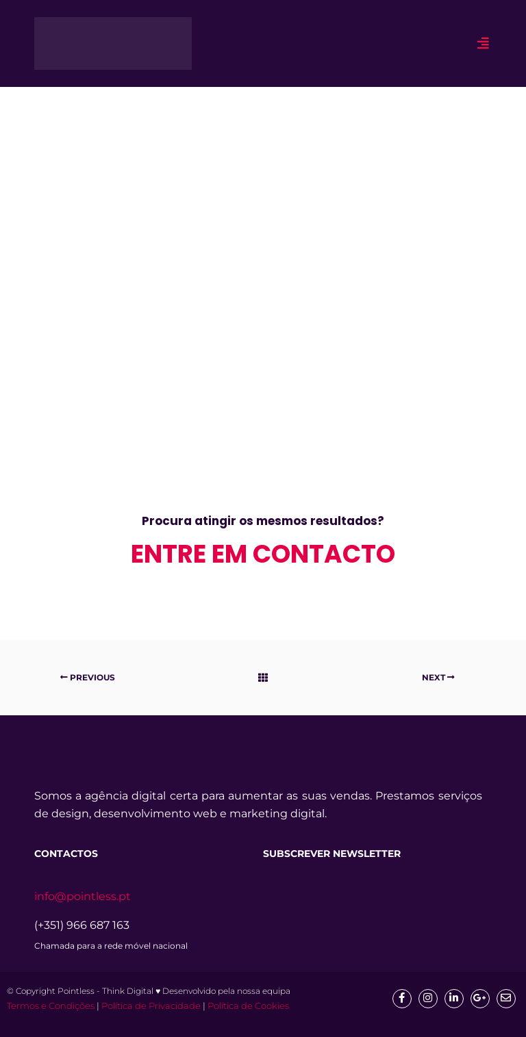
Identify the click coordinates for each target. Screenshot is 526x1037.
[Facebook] (402, 998)
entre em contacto (263, 554)
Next (438, 677)
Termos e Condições (51, 1005)
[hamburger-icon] (483, 43)
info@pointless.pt (82, 896)
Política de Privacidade (151, 1005)
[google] (480, 998)
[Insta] (428, 998)
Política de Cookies (248, 1005)
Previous (87, 677)
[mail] (506, 998)
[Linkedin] (454, 998)
